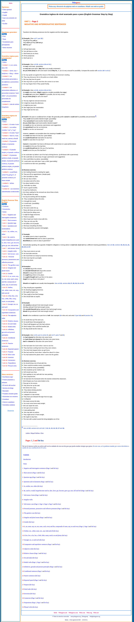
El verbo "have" (11, 133)
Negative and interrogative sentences (35, 468)
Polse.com (82, 612)
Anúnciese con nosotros (10, 396)
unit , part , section (41, 335)
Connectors (9, 360)
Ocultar (5, 23)
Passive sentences (29, 575)
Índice (5, 62)
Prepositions (9, 363)
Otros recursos (7, 47)
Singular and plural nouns (31, 517)
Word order (9, 354)
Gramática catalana (9, 405)
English (5, 12)
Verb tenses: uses (11, 254)
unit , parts (55, 335)
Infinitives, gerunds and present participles (8, 332)
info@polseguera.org (95, 616)
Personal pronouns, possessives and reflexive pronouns (10, 259)
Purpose (8, 352)
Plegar (4, 34)
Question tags (9, 223)
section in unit (103, 70)
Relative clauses (10, 321)
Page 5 (51, 504)
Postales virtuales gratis (10, 393)
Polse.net (96, 612)
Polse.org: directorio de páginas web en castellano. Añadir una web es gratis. (76, 6)
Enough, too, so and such (31, 540)
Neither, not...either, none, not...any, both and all (10, 290)
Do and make (9, 324)
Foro (4, 36)
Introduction (6, 209)
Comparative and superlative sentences (35, 544)
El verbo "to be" (11, 124)
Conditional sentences (30, 571)
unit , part (38, 38)
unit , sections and (42, 64)
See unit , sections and (69, 283)
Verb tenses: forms (11, 248)
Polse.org (89, 612)
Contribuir (6, 399)
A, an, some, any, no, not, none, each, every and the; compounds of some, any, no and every (51, 526)
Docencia (11, 411)
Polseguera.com (73, 612)
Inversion (8, 357)
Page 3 (41, 504)
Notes (4, 212)
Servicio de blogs (8, 388)
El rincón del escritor (9, 385)
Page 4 (46, 504)
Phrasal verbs (10, 366)
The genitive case (11, 265)
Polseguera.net (63, 612)
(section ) (88, 315)
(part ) (78, 315)
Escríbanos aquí (8, 377)
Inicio (10, 3)
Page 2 (49, 468)
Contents (5, 206)
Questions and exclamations (32, 481)
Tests (4, 39)
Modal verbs (9, 326)
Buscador (6, 391)
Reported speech (11, 349)
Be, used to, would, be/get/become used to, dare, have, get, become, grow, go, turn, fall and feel (52, 490)
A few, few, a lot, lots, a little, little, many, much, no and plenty (10, 298)
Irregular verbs (10, 251)
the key (41, 441)
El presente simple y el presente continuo (9, 144)
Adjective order (28, 549)
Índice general (7, 9)
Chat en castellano (8, 402)
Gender (8, 273)
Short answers (10, 220)
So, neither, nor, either (30, 486)
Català (5, 15)
